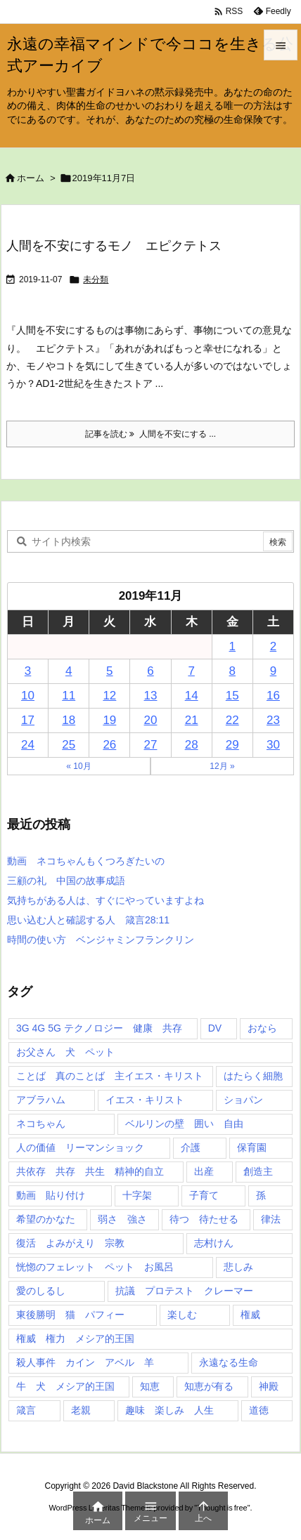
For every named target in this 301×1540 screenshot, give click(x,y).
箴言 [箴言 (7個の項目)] (26, 1410)
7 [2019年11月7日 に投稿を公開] (191, 671)
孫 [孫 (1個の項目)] (261, 1195)
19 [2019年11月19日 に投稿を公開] (109, 720)
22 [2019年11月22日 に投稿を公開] (232, 720)
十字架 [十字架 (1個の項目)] (137, 1195)
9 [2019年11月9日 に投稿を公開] (273, 671)
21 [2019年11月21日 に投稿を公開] (191, 720)
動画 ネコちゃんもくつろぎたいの (86, 861)
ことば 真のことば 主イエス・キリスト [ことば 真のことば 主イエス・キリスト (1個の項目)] (109, 1075)
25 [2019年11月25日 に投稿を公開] (68, 744)
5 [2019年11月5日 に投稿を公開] (109, 671)
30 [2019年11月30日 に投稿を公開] (273, 744)
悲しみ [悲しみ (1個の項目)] (238, 1266)
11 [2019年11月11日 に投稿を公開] (68, 695)
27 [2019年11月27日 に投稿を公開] (151, 744)
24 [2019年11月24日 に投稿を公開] (27, 744)
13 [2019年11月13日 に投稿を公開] (151, 695)
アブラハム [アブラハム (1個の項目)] (40, 1099)
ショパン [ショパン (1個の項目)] (243, 1099)
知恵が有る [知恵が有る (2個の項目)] (208, 1386)
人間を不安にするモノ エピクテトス (114, 246)
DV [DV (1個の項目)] (215, 1028)
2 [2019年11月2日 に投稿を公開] (273, 646)
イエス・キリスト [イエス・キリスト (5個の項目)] (144, 1099)
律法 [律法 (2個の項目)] (271, 1219)
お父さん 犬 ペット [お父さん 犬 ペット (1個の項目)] (65, 1052)
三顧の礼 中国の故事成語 (66, 880)
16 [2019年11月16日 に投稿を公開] (273, 695)
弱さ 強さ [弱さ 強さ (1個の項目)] (122, 1219)
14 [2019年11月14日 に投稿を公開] (191, 695)
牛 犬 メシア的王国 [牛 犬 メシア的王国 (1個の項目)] (65, 1386)
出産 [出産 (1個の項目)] (204, 1171)
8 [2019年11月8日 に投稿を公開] (232, 671)
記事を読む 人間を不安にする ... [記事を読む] (150, 434)
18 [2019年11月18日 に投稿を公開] (68, 720)
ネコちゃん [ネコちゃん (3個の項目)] (40, 1123)
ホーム (30, 178)
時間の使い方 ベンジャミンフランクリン (100, 939)
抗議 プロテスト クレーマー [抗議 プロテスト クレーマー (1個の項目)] (184, 1290)
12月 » (222, 766)
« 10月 (78, 766)
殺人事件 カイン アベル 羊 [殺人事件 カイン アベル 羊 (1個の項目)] (85, 1362)
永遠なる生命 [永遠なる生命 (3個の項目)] (228, 1362)
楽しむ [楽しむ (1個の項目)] (182, 1314)
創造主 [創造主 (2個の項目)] (258, 1171)
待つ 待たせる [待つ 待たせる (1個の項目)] (203, 1219)
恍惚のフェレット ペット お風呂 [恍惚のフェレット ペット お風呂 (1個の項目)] (95, 1266)
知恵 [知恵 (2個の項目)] (150, 1386)
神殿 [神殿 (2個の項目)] (268, 1386)
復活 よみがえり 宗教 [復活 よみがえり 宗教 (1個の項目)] (70, 1243)
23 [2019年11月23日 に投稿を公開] (273, 720)
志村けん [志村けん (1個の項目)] (213, 1243)
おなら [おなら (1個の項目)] (262, 1028)
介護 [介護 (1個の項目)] (190, 1147)
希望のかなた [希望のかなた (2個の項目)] (45, 1219)
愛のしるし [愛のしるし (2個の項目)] (40, 1290)
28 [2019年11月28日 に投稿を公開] (191, 744)
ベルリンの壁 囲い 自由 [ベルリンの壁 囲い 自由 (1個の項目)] (184, 1123)
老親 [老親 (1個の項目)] (81, 1410)
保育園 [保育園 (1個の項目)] (252, 1147)
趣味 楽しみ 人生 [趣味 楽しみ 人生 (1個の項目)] (169, 1410)
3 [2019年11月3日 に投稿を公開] (28, 671)
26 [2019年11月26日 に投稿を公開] (109, 744)
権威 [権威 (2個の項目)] (250, 1314)
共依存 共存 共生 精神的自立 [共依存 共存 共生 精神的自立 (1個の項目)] (90, 1171)
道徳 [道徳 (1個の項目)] (259, 1410)
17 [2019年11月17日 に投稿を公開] (27, 720)
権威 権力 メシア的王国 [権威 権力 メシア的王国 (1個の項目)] (75, 1338)
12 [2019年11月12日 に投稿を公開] (109, 695)
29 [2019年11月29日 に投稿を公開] (232, 744)
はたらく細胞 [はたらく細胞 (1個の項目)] (253, 1075)
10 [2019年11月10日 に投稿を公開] (27, 695)
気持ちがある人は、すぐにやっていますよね (105, 900)
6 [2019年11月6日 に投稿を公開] (150, 671)
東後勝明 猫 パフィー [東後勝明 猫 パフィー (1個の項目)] (70, 1314)
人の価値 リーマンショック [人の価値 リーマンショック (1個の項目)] (80, 1147)
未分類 (95, 279)
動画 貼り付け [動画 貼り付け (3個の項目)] (50, 1195)
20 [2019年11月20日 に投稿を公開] (151, 720)
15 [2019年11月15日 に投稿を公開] (232, 695)
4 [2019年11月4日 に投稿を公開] (68, 671)
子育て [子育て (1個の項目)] (204, 1195)
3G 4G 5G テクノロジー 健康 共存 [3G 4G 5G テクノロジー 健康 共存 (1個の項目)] (99, 1028)
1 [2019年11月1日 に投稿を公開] (232, 646)
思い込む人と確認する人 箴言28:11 (88, 920)
